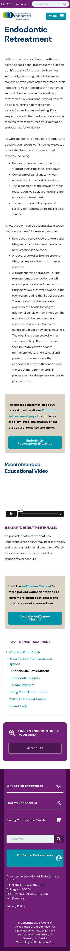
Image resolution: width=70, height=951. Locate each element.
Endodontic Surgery (25, 678)
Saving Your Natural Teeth (34, 820)
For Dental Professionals (39, 856)
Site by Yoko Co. (44, 942)
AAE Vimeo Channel (36, 586)
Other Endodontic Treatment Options (30, 661)
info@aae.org (16, 898)
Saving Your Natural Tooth (28, 692)
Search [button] (35, 748)
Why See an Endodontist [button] (34, 786)
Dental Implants (22, 685)
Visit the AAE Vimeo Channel (35, 617)
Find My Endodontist (14, 4)
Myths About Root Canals (27, 699)
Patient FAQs (18, 706)
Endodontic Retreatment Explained (35, 442)
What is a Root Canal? (25, 652)
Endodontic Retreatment (30, 671)
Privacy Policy (16, 906)
